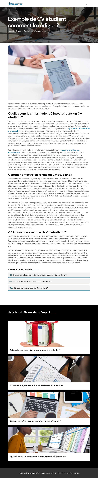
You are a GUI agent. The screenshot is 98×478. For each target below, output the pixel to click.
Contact (62, 473)
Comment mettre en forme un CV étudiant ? (30, 281)
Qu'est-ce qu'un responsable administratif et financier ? (38, 456)
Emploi (18, 31)
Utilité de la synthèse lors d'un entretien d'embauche (36, 385)
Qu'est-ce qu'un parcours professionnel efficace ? (35, 421)
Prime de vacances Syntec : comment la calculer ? (35, 350)
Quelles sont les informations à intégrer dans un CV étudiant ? (38, 275)
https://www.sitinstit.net (30, 473)
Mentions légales (72, 473)
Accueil (11, 31)
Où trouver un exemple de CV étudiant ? (28, 288)
